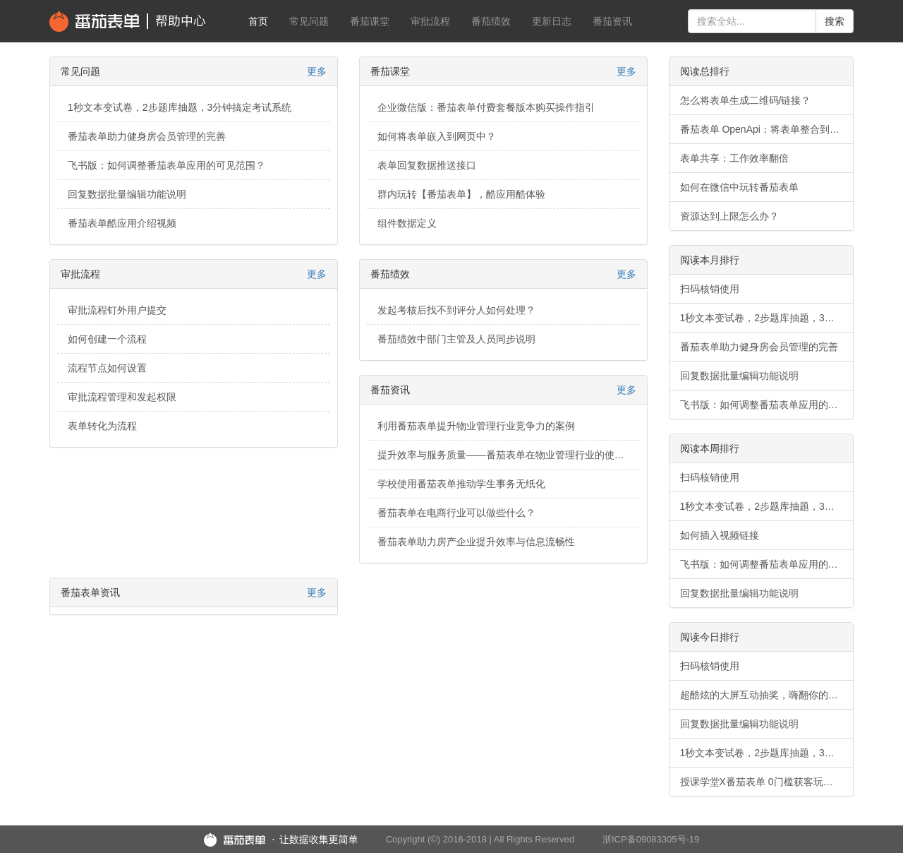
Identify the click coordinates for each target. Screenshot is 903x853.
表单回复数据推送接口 (426, 165)
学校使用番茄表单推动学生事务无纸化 (461, 483)
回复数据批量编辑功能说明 (127, 194)
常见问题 (309, 21)
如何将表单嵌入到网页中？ (436, 136)
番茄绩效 (491, 21)
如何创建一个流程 (107, 339)
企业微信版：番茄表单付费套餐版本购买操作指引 (486, 107)
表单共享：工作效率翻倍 (734, 158)
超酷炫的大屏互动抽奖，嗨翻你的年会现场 (767, 694)
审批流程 (430, 21)
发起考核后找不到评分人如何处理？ (456, 310)
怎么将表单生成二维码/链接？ (745, 100)
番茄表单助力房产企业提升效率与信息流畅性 (476, 541)
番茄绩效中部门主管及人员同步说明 (456, 339)
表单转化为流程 (102, 425)
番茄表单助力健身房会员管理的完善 (147, 136)
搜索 (834, 21)
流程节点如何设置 (107, 368)
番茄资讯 (612, 21)
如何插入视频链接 (719, 535)
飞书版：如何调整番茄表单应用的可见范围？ (166, 165)
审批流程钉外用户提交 (117, 310)
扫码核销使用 (709, 288)
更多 (317, 71)
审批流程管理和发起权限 (122, 396)
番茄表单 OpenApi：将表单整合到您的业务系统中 (767, 129)
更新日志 (551, 21)
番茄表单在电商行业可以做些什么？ (456, 512)
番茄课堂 (369, 21)
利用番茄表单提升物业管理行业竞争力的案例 (476, 425)
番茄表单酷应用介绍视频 (122, 223)
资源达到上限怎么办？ (729, 216)
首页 (258, 21)
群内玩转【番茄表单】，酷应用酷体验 (461, 194)
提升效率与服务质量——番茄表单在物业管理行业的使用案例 (508, 454)
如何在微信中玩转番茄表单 (739, 187)
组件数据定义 (407, 223)
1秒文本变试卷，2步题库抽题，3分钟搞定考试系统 (179, 107)
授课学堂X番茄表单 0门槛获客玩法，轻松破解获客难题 (767, 781)
